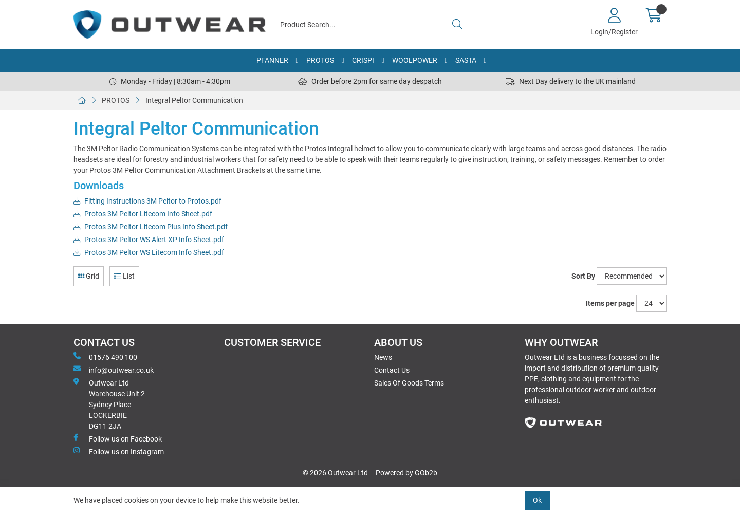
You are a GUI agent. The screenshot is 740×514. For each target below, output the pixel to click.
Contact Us (392, 370)
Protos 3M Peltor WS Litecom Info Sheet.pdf (148, 252)
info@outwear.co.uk (113, 369)
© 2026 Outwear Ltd (335, 473)
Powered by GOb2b (406, 473)
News (383, 357)
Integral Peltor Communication (194, 100)
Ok (537, 500)
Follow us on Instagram (118, 451)
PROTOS (320, 60)
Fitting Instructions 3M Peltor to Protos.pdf (147, 201)
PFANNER (272, 60)
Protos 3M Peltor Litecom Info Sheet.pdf (142, 214)
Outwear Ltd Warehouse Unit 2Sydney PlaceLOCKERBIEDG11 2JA (109, 404)
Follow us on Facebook (117, 438)
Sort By (583, 276)
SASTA (465, 60)
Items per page (610, 303)
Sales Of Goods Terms (409, 383)
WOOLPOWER (414, 60)
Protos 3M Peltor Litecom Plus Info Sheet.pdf (150, 227)
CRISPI (363, 60)
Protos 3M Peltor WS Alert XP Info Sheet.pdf (148, 239)
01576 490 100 (105, 356)
